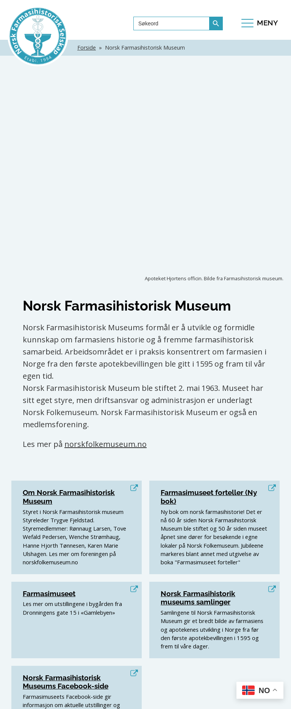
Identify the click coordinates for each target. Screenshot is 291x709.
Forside (86, 47)
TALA (145, 698)
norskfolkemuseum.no (105, 255)
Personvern (187, 698)
